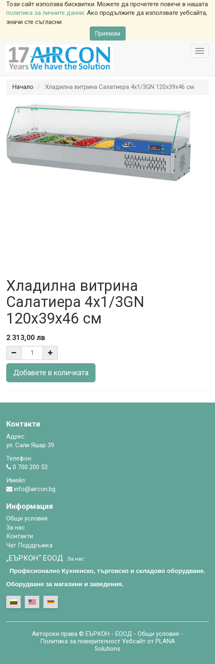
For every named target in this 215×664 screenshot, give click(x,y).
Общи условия (158, 634)
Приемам (107, 33)
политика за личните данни (45, 13)
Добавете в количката (50, 372)
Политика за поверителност (80, 641)
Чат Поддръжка (29, 545)
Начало (22, 87)
